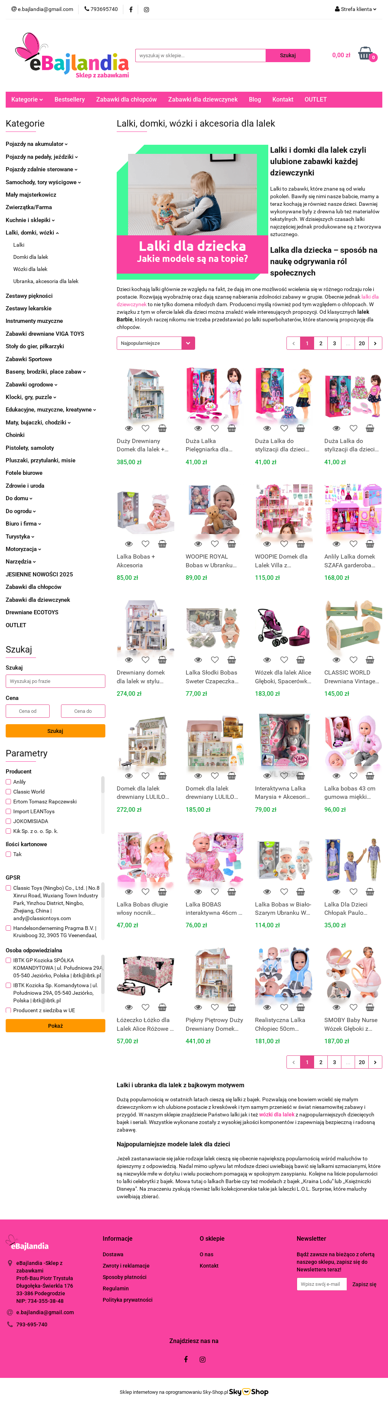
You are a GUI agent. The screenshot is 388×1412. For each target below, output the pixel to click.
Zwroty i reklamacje (126, 1266)
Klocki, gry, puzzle (31, 397)
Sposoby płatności (125, 1277)
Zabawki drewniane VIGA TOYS (45, 333)
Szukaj (55, 731)
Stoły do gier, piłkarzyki (35, 346)
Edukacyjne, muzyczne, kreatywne (51, 409)
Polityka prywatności (128, 1300)
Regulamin (116, 1288)
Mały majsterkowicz (31, 194)
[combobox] (156, 343)
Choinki (15, 435)
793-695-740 (31, 1324)
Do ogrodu (21, 511)
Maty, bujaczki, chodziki (38, 422)
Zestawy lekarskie (29, 308)
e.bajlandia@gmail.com (45, 1312)
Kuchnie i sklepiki (30, 220)
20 (362, 343)
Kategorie (27, 99)
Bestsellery (70, 99)
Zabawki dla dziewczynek (203, 99)
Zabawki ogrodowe (32, 384)
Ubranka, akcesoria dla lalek (45, 281)
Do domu (19, 498)
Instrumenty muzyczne (34, 321)
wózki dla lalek (276, 1114)
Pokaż (55, 1026)
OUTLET (316, 99)
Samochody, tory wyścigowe (43, 182)
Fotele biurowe (24, 473)
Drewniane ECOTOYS (32, 612)
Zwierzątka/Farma (29, 207)
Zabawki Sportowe (29, 359)
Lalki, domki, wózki (32, 232)
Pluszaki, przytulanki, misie (40, 460)
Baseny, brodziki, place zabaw (46, 371)
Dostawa (113, 1254)
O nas (206, 1254)
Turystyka (20, 536)
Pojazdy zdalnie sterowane (42, 169)
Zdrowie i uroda (25, 485)
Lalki (18, 245)
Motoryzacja (23, 549)
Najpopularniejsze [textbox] (140, 343)
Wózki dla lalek (30, 269)
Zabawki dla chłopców (126, 99)
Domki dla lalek (30, 257)
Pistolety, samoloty (30, 448)
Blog (255, 99)
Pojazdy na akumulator (37, 144)
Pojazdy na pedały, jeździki (42, 156)
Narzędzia (21, 561)
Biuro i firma (23, 523)
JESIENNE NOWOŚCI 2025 (39, 574)
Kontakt (282, 99)
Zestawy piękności (29, 296)
